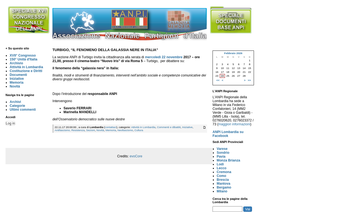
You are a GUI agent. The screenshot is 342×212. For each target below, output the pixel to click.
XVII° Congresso (23, 55)
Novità (15, 86)
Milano (222, 191)
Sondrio (223, 153)
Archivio (16, 63)
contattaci (110, 127)
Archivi (15, 102)
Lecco (221, 168)
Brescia (223, 180)
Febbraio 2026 (233, 53)
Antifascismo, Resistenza (70, 130)
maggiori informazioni (234, 124)
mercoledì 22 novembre (163, 57)
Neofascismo (125, 130)
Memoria (16, 82)
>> (249, 80)
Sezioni (90, 130)
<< (217, 80)
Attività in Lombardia (26, 67)
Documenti (18, 75)
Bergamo (224, 187)
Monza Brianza (228, 160)
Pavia (221, 156)
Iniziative (17, 79)
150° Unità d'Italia (23, 59)
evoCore (136, 156)
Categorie (17, 106)
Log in (10, 123)
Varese (222, 149)
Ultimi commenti (23, 110)
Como (221, 176)
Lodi (220, 164)
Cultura (138, 130)
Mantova (223, 184)
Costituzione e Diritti (26, 71)
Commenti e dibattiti (169, 127)
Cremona (224, 172)
